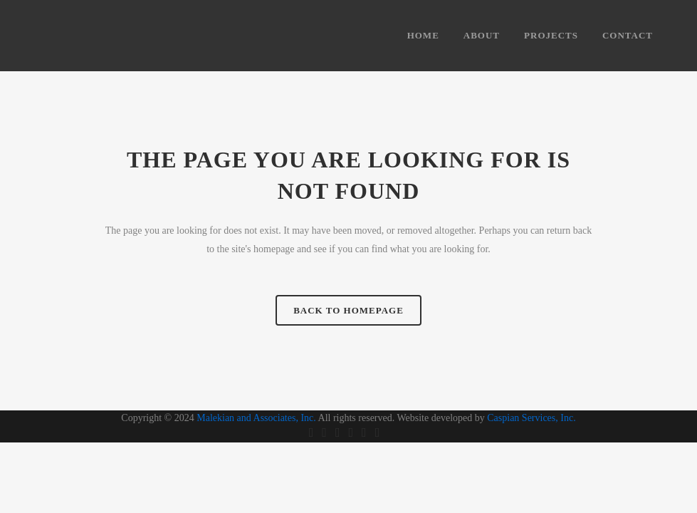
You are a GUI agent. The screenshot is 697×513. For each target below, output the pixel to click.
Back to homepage (348, 310)
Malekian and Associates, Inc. (256, 418)
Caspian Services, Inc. (531, 418)
